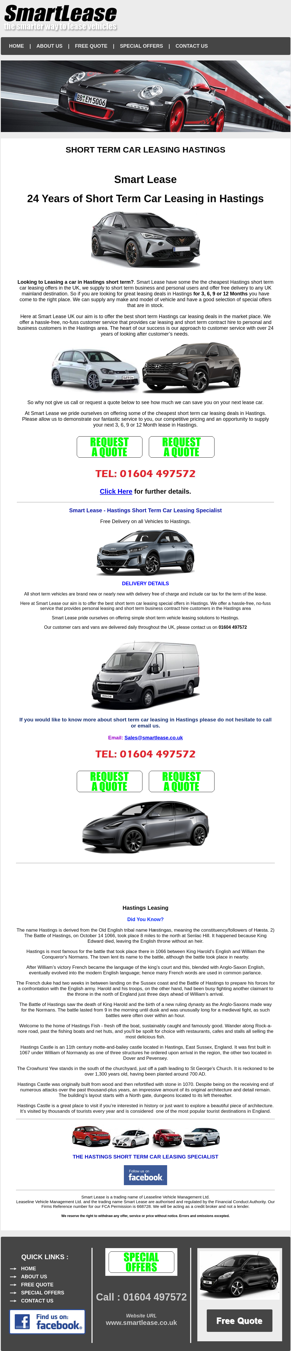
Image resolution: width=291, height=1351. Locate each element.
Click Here (116, 491)
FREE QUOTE (91, 46)
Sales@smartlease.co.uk (153, 738)
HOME (16, 46)
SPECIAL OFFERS (141, 46)
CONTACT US (191, 46)
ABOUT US (50, 46)
